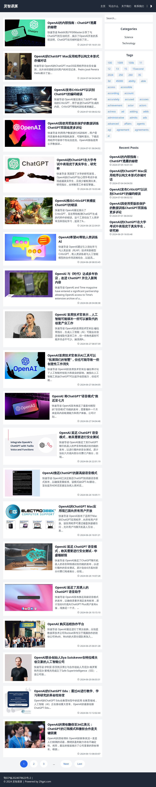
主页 (103, 6)
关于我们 (126, 6)
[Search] (129, 18)
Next (66, 764)
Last (79, 764)
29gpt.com (45, 781)
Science (128, 37)
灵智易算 (17, 781)
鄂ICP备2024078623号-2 (17, 778)
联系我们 (139, 6)
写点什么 (113, 6)
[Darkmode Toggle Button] (150, 6)
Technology (128, 43)
